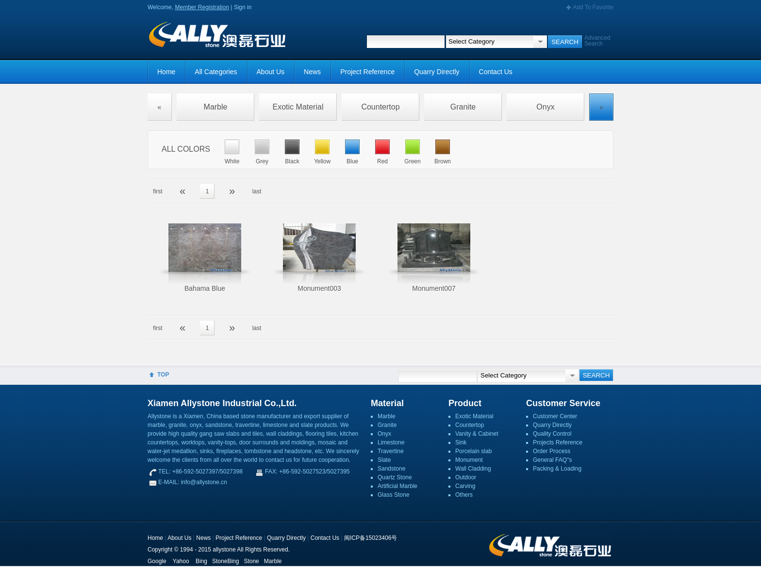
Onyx (545, 107)
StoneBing (225, 561)
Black (292, 161)
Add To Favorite (593, 7)
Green (412, 161)
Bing (201, 561)
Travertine (391, 451)
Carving (465, 486)
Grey (262, 161)
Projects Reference (557, 442)
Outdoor (465, 477)
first (157, 191)
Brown (442, 161)
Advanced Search (597, 40)
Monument (469, 460)
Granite (463, 107)
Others (464, 494)
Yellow (322, 161)
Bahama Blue (204, 288)
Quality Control (552, 433)
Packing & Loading (557, 468)
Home (166, 72)
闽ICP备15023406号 (370, 538)
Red (382, 161)
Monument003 (319, 288)
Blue (352, 161)
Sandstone (391, 468)
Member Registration (202, 7)
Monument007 (434, 288)
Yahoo (181, 561)
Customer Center (555, 416)
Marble (216, 107)
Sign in (243, 7)
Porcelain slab (473, 451)
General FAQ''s (552, 460)
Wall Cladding (473, 468)
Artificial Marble (397, 486)
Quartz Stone (395, 477)
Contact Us (496, 72)
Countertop (380, 107)
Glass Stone (393, 494)
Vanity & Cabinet (476, 433)
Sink (460, 442)
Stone (251, 561)
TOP (163, 374)
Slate (384, 460)
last (257, 191)
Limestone (391, 442)
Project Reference (367, 72)
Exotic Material (298, 107)
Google (157, 561)
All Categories (216, 72)
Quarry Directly (436, 72)
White (232, 161)
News (312, 72)
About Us (271, 72)
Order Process (551, 451)
